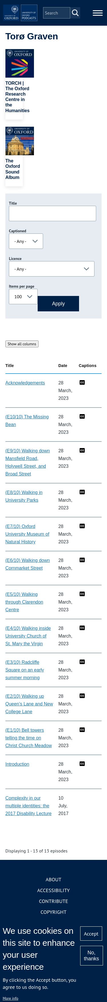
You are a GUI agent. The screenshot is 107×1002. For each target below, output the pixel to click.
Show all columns (22, 343)
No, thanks (91, 955)
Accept (91, 933)
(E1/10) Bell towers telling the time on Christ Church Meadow (28, 738)
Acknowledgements (25, 382)
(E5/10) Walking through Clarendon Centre (24, 602)
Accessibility (53, 890)
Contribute (53, 901)
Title (13, 203)
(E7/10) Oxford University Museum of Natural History (27, 534)
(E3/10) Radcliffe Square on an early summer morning (24, 670)
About (53, 879)
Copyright (53, 912)
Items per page (21, 286)
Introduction (17, 764)
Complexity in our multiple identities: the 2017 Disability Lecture (28, 806)
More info (10, 998)
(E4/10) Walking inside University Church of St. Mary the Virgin (28, 636)
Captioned (17, 230)
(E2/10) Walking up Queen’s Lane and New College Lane (29, 704)
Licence (15, 258)
